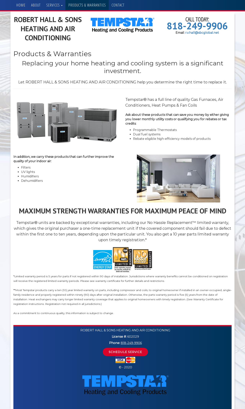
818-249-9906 (197, 26)
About (36, 5)
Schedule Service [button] (125, 352)
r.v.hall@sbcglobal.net (202, 33)
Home (20, 5)
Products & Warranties (87, 5)
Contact (118, 5)
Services (54, 5)
